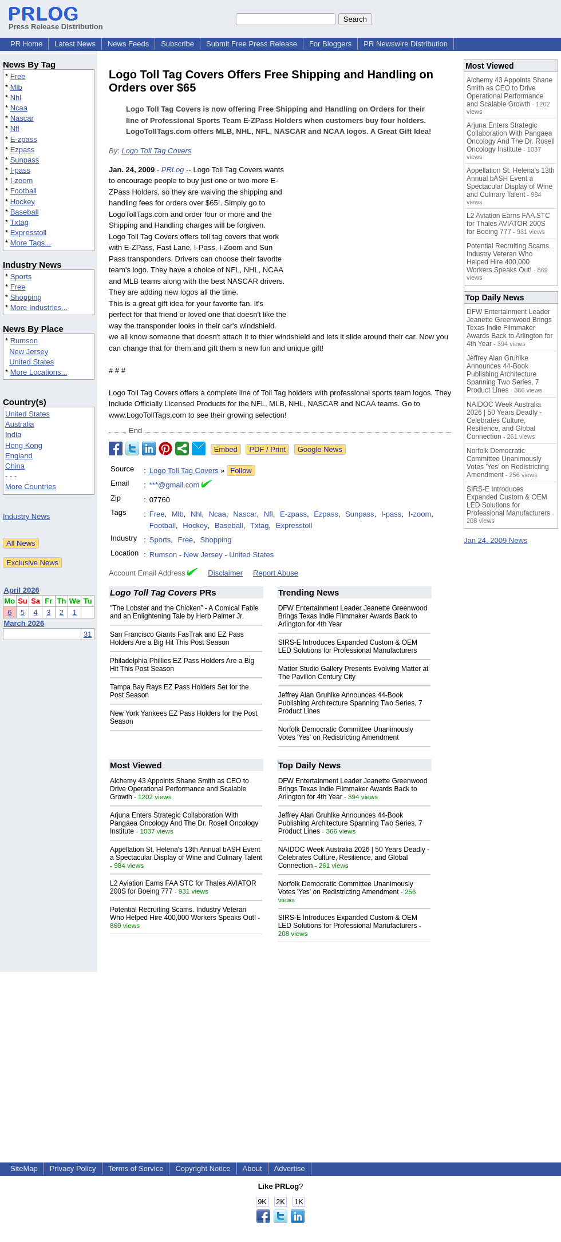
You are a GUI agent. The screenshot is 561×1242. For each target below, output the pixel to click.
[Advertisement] (372, 248)
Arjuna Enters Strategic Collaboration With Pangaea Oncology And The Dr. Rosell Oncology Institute (184, 823)
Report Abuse (275, 573)
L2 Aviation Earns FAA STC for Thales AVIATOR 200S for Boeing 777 (508, 224)
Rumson (24, 340)
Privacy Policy (73, 1168)
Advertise (289, 1168)
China (15, 466)
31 (88, 634)
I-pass (20, 170)
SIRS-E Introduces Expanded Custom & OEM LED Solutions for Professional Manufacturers (347, 646)
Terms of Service (136, 1168)
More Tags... (30, 243)
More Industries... (39, 307)
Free (18, 76)
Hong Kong (23, 445)
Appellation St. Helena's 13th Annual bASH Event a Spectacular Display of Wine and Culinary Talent (186, 854)
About (252, 1168)
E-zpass (23, 139)
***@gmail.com (174, 485)
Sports (21, 276)
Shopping (26, 297)
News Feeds (128, 43)
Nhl (16, 97)
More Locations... (39, 372)
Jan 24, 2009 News (495, 540)
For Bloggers (330, 43)
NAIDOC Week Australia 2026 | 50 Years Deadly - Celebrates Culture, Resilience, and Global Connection (353, 858)
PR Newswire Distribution (406, 43)
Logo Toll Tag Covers (156, 150)
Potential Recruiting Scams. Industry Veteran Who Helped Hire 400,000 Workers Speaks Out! (183, 914)
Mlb (16, 87)
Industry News (26, 516)
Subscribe (177, 43)
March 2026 (24, 623)
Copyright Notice (202, 1168)
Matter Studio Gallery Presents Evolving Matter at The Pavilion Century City (353, 673)
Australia (19, 424)
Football (23, 191)
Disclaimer (225, 573)
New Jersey (28, 351)
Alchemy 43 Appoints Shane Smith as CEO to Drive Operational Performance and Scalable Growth (179, 789)
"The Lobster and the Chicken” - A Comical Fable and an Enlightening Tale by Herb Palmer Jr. (184, 612)
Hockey (22, 201)
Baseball (24, 212)
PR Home (26, 43)
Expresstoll (28, 232)
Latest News (75, 43)
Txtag (19, 222)
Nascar (22, 118)
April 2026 (21, 590)
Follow (241, 470)
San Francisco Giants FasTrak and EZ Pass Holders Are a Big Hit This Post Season (177, 638)
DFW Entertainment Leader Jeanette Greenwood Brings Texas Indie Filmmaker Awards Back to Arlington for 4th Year (353, 616)
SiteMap (24, 1168)
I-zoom (21, 180)
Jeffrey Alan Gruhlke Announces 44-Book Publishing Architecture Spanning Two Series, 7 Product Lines (350, 703)
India (13, 434)
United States (31, 362)
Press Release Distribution (56, 22)
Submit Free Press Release (251, 43)
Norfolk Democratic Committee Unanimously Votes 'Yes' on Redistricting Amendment (345, 733)
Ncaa (18, 108)
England (19, 455)
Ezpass (22, 149)
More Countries (30, 486)
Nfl (14, 128)
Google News (320, 449)
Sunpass (24, 160)
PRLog (172, 169)
